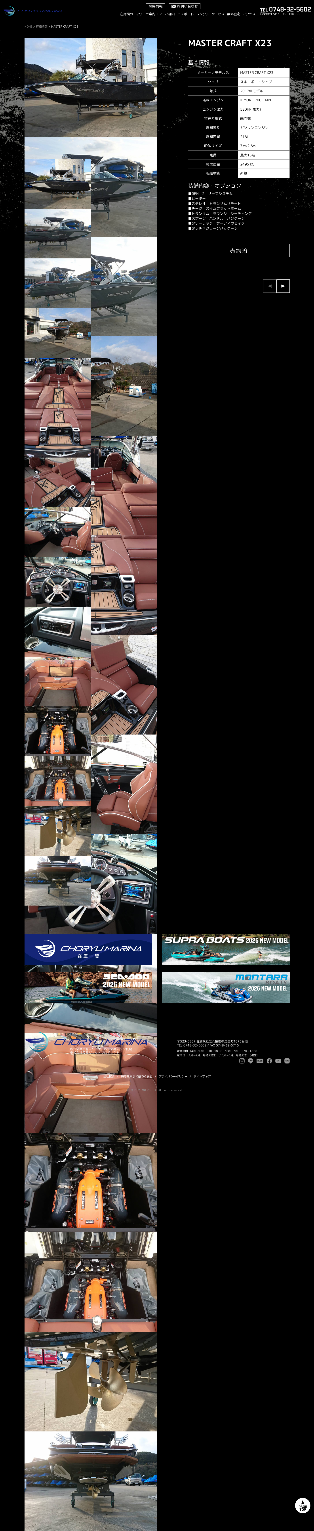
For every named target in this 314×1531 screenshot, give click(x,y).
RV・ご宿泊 (166, 14)
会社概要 (109, 1076)
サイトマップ (202, 1076)
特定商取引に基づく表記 (136, 1076)
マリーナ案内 (145, 14)
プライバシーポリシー (173, 1076)
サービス (218, 14)
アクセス (249, 14)
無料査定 (233, 14)
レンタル (202, 14)
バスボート (185, 14)
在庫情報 (126, 14)
